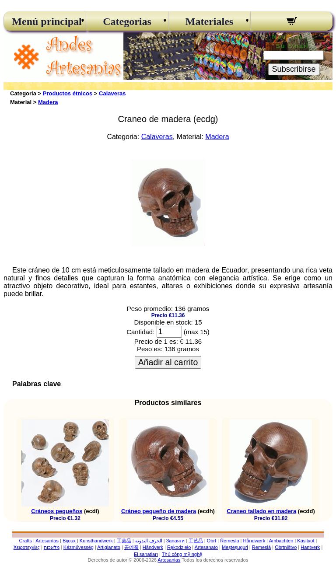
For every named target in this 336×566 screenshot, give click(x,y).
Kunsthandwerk (96, 540)
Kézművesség (78, 547)
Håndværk (254, 540)
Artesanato (206, 547)
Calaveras (112, 93)
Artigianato (108, 547)
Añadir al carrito (168, 362)
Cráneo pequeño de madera (158, 511)
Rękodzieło (179, 547)
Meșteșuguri (235, 547)
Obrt (211, 540)
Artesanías (47, 540)
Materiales (209, 21)
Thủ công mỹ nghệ (182, 554)
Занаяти (175, 540)
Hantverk (310, 547)
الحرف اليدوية (148, 540)
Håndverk (153, 547)
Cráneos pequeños (56, 511)
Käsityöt (305, 540)
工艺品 (196, 540)
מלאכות (52, 547)
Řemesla (229, 540)
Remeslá (261, 547)
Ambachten (281, 540)
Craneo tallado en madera (261, 511)
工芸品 (124, 540)
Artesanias (169, 560)
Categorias (127, 21)
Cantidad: (140, 331)
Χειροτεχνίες (27, 547)
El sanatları (146, 554)
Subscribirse (293, 69)
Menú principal (44, 21)
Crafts (25, 540)
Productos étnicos (67, 93)
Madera (48, 102)
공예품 (131, 547)
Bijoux (69, 540)
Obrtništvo (286, 547)
